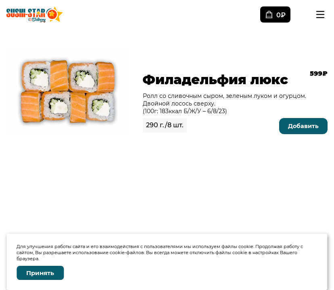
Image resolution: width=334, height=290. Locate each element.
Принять (40, 273)
